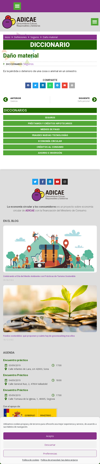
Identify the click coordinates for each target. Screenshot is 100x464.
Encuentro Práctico (15, 375)
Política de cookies (30, 460)
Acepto (50, 436)
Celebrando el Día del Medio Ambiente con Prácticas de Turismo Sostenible (39, 276)
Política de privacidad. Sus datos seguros (59, 460)
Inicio (7, 37)
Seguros (35, 37)
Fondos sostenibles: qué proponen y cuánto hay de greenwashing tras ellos (39, 336)
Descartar (50, 444)
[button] (17, 6)
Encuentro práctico (15, 360)
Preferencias (50, 453)
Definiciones (20, 37)
